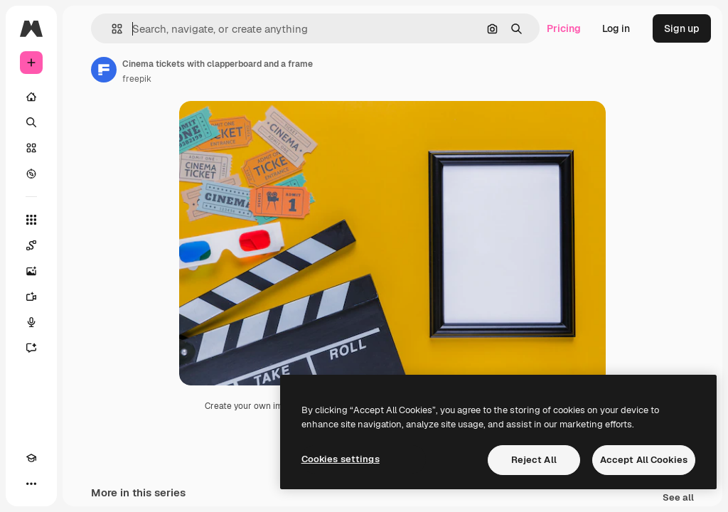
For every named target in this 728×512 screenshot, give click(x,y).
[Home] (31, 96)
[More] (31, 483)
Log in (616, 28)
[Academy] (31, 458)
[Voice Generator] (31, 322)
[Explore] (31, 173)
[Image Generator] (31, 271)
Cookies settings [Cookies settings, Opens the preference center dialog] (340, 459)
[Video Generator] (31, 296)
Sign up (682, 28)
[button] (111, 28)
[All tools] (31, 219)
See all (678, 498)
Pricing (564, 28)
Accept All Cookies (643, 460)
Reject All (534, 460)
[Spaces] (31, 245)
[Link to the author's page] (104, 69)
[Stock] (31, 148)
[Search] (31, 122)
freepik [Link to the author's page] (136, 79)
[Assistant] (31, 347)
